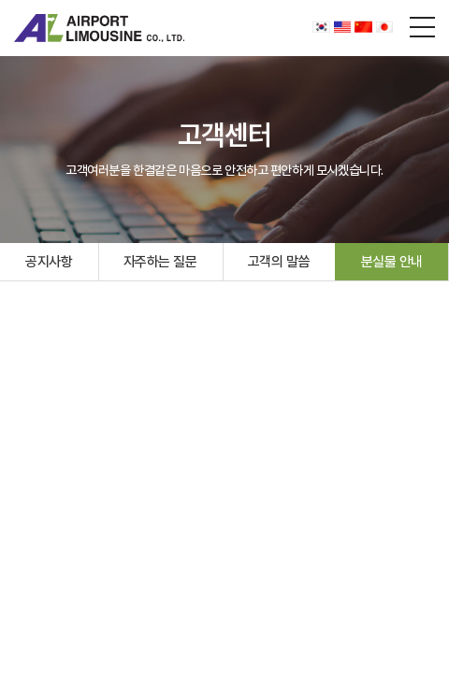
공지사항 (48, 261)
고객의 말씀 (279, 261)
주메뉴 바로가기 (0, 0)
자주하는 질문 (160, 261)
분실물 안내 (392, 261)
